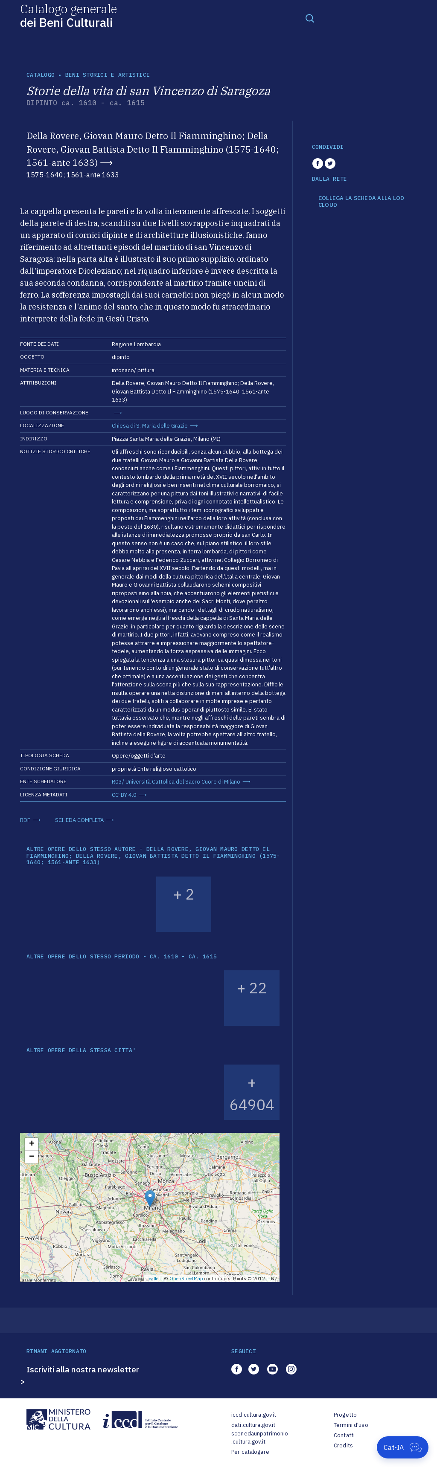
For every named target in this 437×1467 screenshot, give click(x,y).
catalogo (40, 74)
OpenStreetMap (186, 1279)
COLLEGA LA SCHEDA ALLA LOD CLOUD (361, 201)
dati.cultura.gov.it (253, 1425)
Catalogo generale (68, 15)
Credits (343, 1445)
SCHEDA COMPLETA (79, 820)
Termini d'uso (351, 1425)
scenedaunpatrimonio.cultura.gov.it (259, 1438)
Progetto (345, 1414)
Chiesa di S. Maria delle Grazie (150, 425)
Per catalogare (250, 1451)
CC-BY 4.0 (124, 795)
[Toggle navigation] (310, 18)
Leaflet (153, 1279)
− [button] (32, 1157)
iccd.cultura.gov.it (253, 1414)
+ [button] (32, 1144)
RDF (25, 820)
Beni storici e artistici (107, 74)
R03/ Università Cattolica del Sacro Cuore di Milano (176, 781)
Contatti (344, 1435)
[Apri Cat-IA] (402, 1447)
